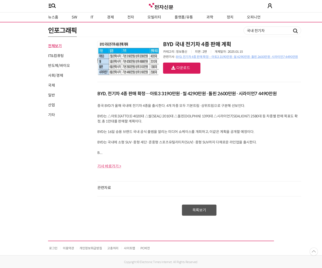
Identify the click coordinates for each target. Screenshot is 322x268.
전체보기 (55, 46)
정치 (230, 17)
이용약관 (68, 248)
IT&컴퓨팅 (56, 56)
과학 (209, 17)
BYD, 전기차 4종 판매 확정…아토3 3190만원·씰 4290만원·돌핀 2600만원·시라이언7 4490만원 (237, 57)
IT (92, 17)
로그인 (53, 248)
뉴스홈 (53, 17)
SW (74, 17)
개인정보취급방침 (90, 248)
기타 (51, 115)
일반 (51, 95)
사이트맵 (129, 248)
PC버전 (145, 248)
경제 (110, 17)
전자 (130, 17)
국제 (51, 85)
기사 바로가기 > (109, 166)
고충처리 (112, 248)
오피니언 (254, 17)
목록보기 (199, 210)
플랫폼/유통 (184, 17)
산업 (51, 105)
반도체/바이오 (59, 65)
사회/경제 (55, 75)
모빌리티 (154, 17)
